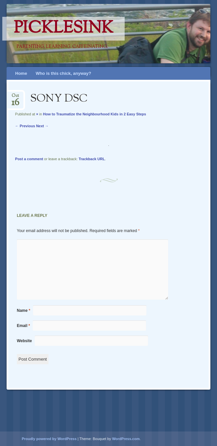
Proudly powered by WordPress (49, 439)
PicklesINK (63, 29)
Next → (42, 126)
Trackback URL (91, 159)
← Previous (25, 126)
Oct (15, 98)
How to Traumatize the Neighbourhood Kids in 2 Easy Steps (94, 114)
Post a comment (29, 159)
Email (23, 325)
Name (23, 310)
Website (24, 341)
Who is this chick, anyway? (63, 73)
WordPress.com (126, 439)
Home (21, 73)
